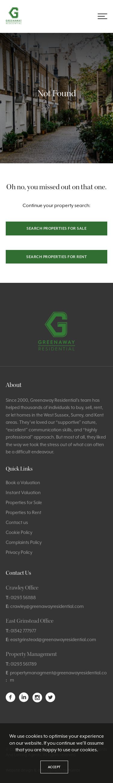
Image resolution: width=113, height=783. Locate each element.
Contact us (17, 522)
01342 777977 (23, 630)
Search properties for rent (56, 256)
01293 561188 (23, 597)
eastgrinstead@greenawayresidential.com (53, 639)
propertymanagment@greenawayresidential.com (58, 676)
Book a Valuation (23, 482)
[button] (102, 16)
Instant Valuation (23, 492)
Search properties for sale (56, 228)
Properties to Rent (23, 512)
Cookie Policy (19, 532)
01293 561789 (24, 663)
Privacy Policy (19, 552)
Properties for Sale (24, 502)
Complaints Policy (24, 542)
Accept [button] (54, 767)
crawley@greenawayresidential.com (47, 606)
